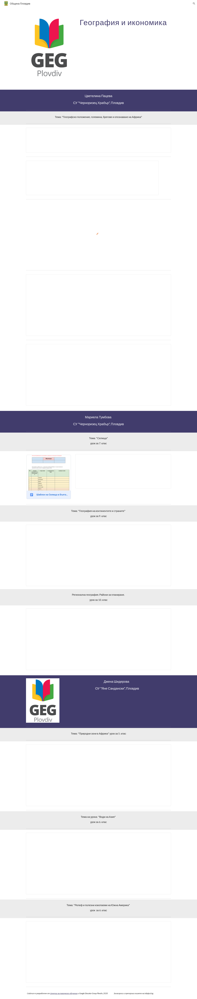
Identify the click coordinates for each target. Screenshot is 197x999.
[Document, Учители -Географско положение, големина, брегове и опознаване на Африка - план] (92, 178)
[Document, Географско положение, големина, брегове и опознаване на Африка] (98, 140)
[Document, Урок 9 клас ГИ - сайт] (98, 555)
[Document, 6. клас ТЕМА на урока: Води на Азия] (98, 863)
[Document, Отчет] (98, 375)
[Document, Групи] (98, 305)
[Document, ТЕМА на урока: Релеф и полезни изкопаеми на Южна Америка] (98, 952)
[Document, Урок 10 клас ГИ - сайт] (98, 639)
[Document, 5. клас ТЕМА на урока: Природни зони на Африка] (98, 775)
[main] (123, 22)
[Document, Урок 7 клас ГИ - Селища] (123, 471)
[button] (194, 4)
